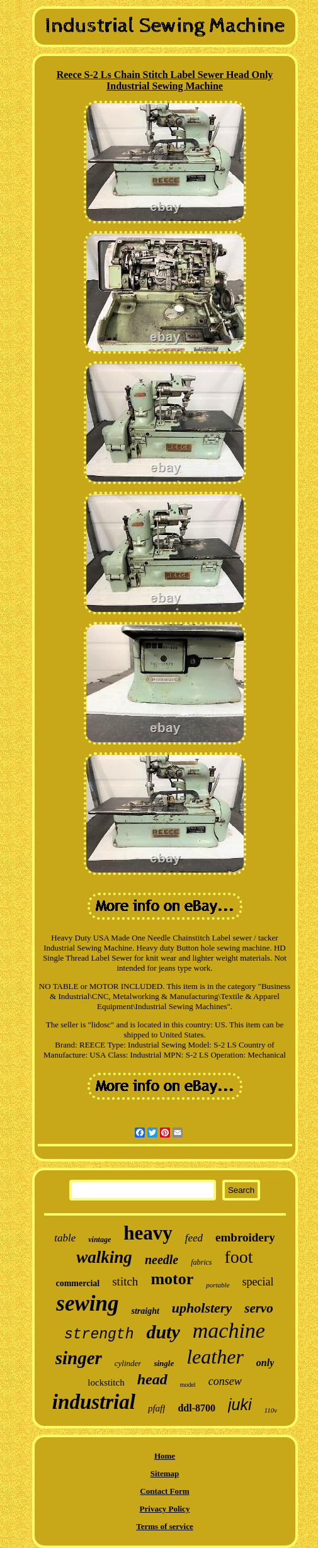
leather (215, 1356)
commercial (77, 1283)
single (164, 1363)
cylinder (128, 1363)
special (258, 1281)
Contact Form (164, 1491)
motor (171, 1279)
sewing (87, 1303)
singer (78, 1358)
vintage (99, 1239)
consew (225, 1381)
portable (217, 1285)
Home (164, 1455)
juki (240, 1404)
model (188, 1384)
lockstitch (106, 1382)
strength (98, 1334)
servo (258, 1308)
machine (229, 1330)
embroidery (245, 1237)
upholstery (202, 1308)
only (265, 1362)
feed (194, 1238)
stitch (125, 1281)
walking (104, 1257)
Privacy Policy (165, 1508)
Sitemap (164, 1473)
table (65, 1238)
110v (271, 1410)
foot (239, 1257)
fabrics (201, 1262)
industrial (93, 1402)
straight (145, 1311)
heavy (148, 1233)
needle (161, 1260)
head (152, 1379)
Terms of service (164, 1526)
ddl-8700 (196, 1408)
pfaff (157, 1408)
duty (162, 1331)
